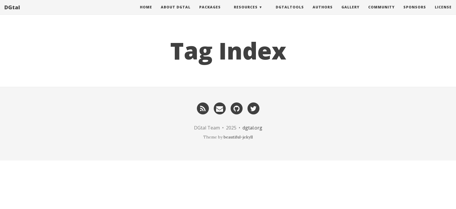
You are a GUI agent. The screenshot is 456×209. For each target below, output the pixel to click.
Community (381, 12)
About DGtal (175, 12)
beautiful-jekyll (238, 137)
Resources (246, 12)
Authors (323, 12)
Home (146, 12)
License (443, 12)
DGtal (12, 13)
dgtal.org (252, 128)
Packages (210, 12)
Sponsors (414, 12)
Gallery (350, 12)
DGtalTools (290, 12)
